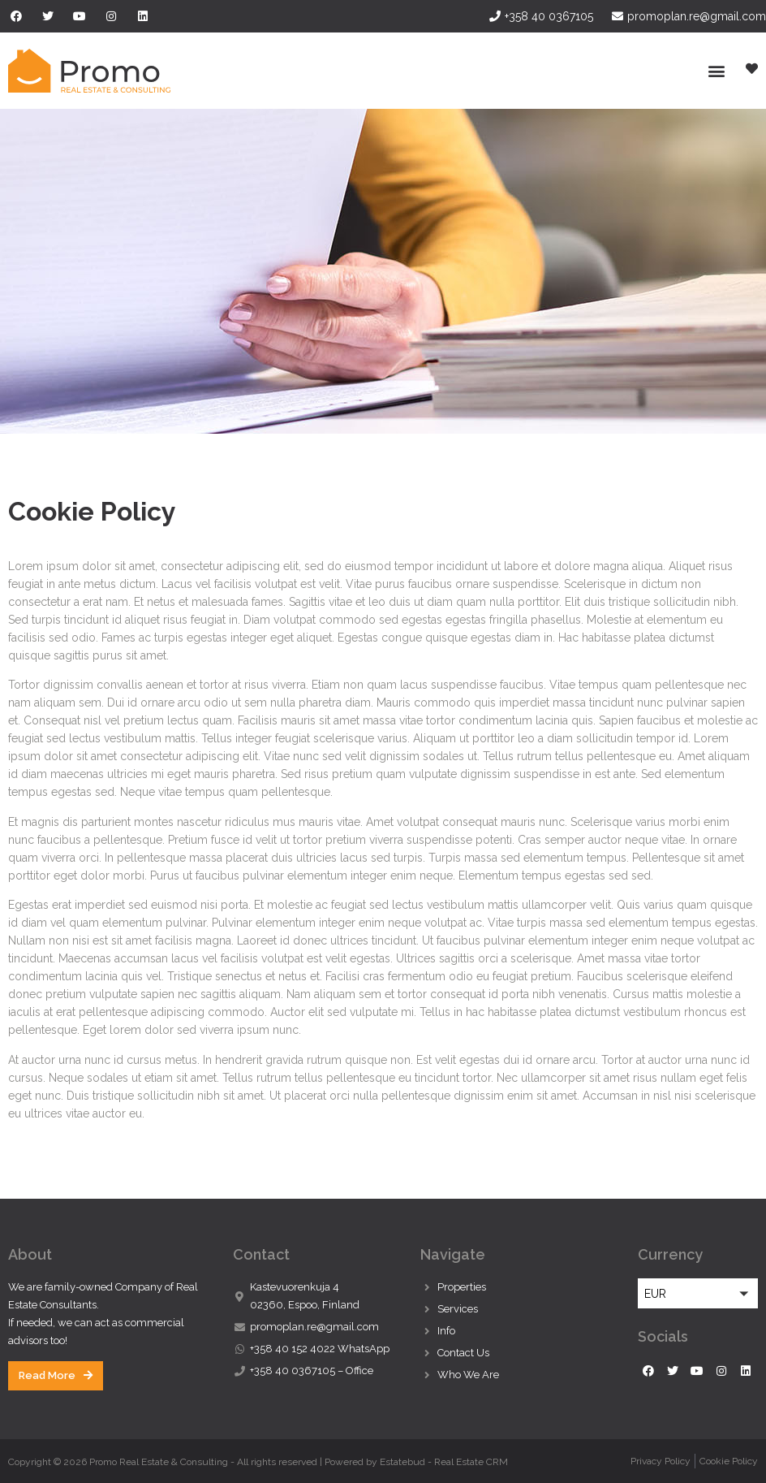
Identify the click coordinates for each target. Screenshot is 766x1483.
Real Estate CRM (471, 1462)
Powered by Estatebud (375, 1462)
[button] (716, 71)
